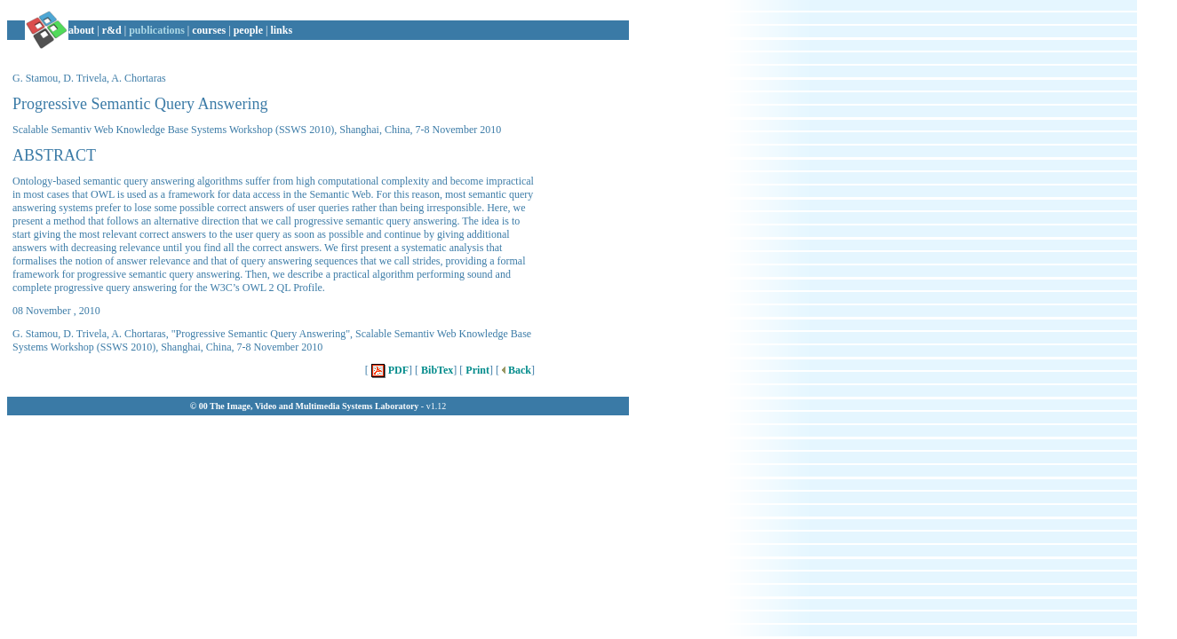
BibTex (435, 370)
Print (476, 370)
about (81, 30)
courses (209, 30)
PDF (389, 370)
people (248, 30)
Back (515, 370)
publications (157, 30)
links (281, 30)
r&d (112, 30)
